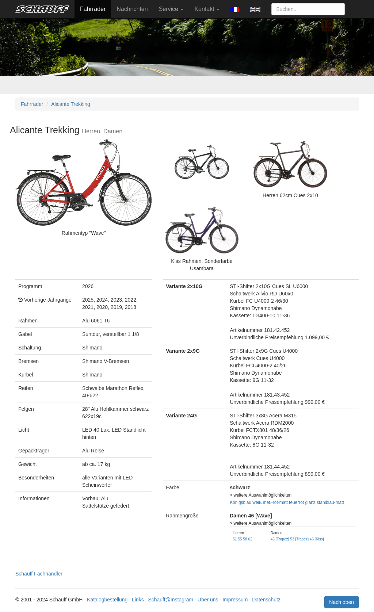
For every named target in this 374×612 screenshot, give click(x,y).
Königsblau (240, 502)
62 (250, 539)
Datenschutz (266, 600)
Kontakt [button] (207, 9)
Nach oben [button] (341, 602)
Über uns (208, 600)
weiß (257, 502)
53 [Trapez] (299, 539)
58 (245, 539)
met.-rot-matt (275, 502)
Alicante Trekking (70, 104)
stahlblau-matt (330, 502)
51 (235, 539)
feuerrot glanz (302, 502)
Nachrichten (132, 9)
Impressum (235, 600)
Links (138, 600)
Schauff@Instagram (170, 600)
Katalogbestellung (107, 600)
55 (240, 539)
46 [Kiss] (317, 539)
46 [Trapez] (280, 539)
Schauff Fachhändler (38, 574)
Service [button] (171, 9)
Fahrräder (93, 9)
